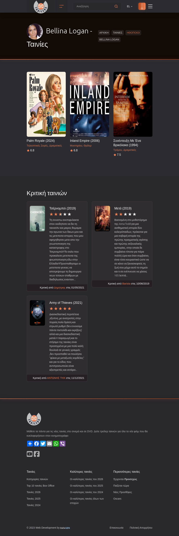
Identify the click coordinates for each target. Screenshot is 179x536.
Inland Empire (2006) (85, 140)
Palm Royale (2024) (40, 140)
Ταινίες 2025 (34, 499)
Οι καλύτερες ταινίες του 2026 (87, 479)
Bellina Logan (110, 39)
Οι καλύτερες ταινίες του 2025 (87, 485)
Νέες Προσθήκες (123, 492)
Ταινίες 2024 (34, 505)
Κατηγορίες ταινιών (38, 479)
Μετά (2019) (123, 208)
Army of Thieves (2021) (66, 302)
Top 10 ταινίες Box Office (42, 485)
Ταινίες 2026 (34, 492)
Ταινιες (117, 32)
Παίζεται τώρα (121, 485)
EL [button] (130, 6)
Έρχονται (125, 479)
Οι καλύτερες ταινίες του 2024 (87, 492)
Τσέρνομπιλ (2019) (62, 208)
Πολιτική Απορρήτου (140, 528)
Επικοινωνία (114, 528)
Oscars (117, 499)
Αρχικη (104, 32)
